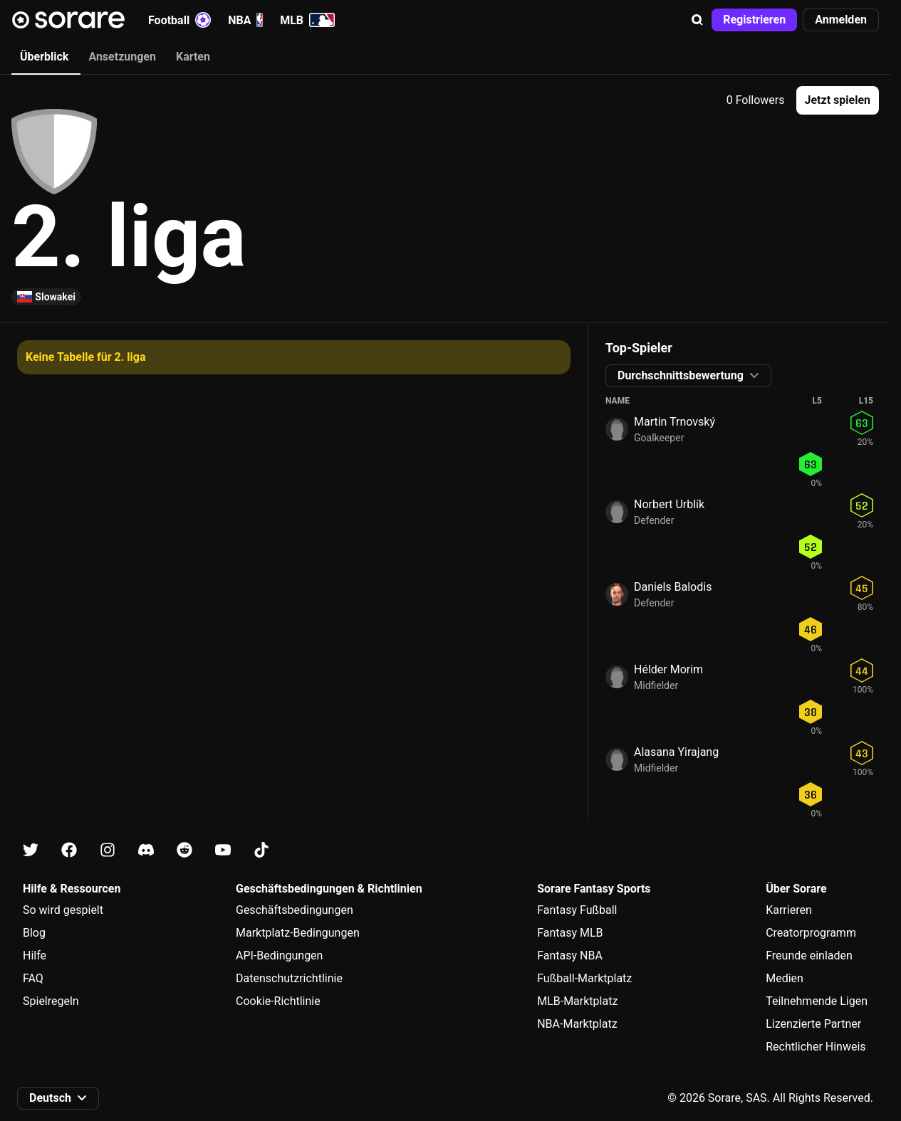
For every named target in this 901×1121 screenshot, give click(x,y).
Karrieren (789, 910)
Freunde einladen (809, 955)
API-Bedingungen (279, 955)
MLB (307, 20)
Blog (34, 933)
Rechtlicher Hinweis (815, 1046)
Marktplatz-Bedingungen (298, 933)
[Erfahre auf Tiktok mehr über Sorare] (261, 850)
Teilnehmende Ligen (817, 1001)
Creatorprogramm (811, 933)
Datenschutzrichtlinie (289, 978)
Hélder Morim (668, 669)
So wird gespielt (63, 910)
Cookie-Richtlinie (278, 1001)
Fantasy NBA (570, 955)
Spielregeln (51, 1001)
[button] (697, 20)
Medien (784, 978)
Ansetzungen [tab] (122, 56)
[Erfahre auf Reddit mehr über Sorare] (184, 850)
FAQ (33, 978)
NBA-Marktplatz (577, 1024)
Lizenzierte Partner (813, 1024)
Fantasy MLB (570, 933)
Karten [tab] (193, 56)
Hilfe (34, 955)
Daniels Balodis (673, 587)
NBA (245, 20)
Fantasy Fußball (577, 910)
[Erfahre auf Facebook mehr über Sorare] (69, 850)
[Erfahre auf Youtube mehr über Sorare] (222, 850)
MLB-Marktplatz (577, 1001)
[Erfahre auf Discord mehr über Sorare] (146, 850)
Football (179, 20)
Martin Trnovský (674, 421)
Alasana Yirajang (676, 752)
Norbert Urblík (669, 504)
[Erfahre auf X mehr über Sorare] (30, 850)
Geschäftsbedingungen (294, 910)
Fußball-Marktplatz (584, 978)
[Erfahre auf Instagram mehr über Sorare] (107, 850)
